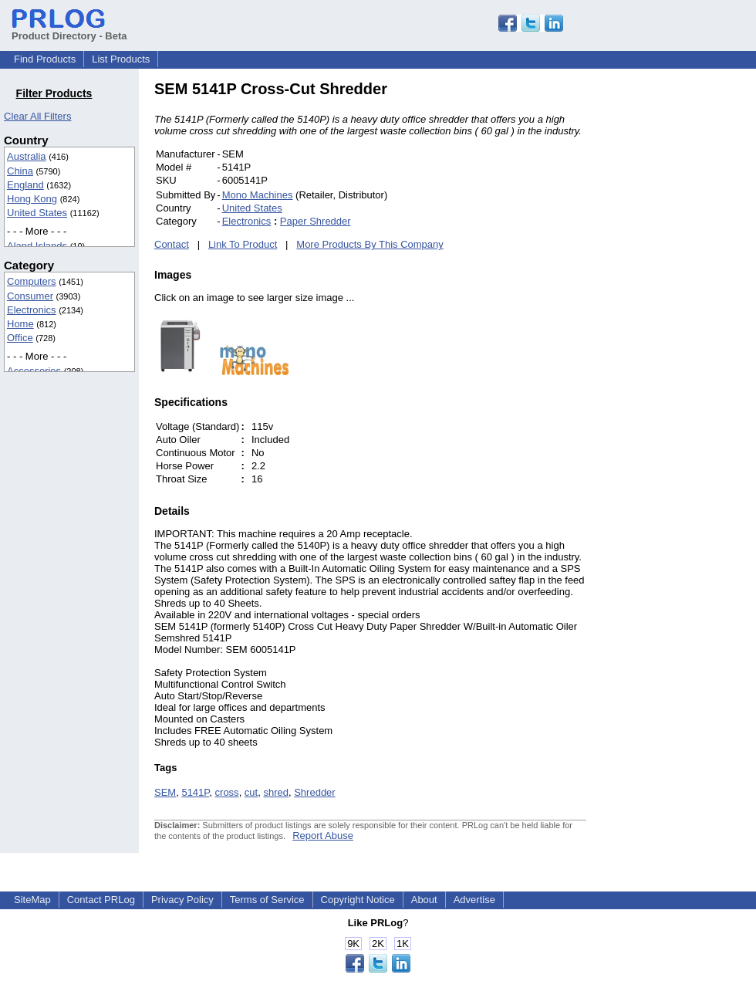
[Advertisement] (690, 311)
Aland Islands (37, 246)
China (20, 171)
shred (276, 792)
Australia (26, 156)
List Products (121, 59)
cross (227, 792)
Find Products (45, 59)
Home (20, 324)
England (25, 185)
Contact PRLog (101, 899)
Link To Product (242, 244)
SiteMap (32, 899)
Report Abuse (322, 835)
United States (37, 212)
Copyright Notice (358, 899)
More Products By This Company (370, 244)
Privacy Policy (182, 899)
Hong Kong (32, 199)
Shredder (314, 792)
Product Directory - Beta (69, 30)
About (424, 899)
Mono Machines (257, 195)
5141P (195, 792)
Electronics (31, 310)
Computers (31, 281)
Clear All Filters (37, 116)
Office (20, 337)
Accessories (34, 371)
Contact (171, 244)
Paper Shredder (315, 221)
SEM (165, 792)
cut (251, 792)
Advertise (474, 899)
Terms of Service (267, 899)
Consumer (30, 296)
